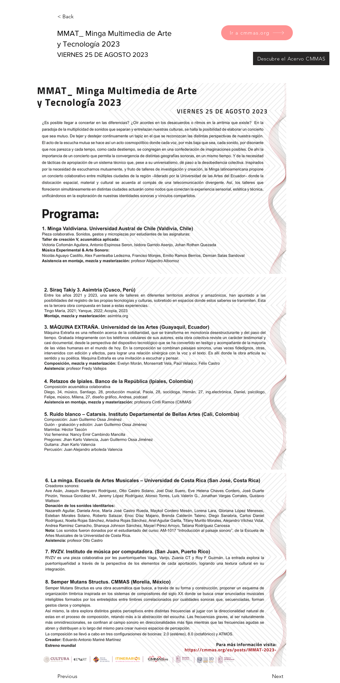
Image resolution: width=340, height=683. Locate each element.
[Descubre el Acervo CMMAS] (291, 58)
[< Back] (79, 16)
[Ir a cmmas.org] (257, 32)
